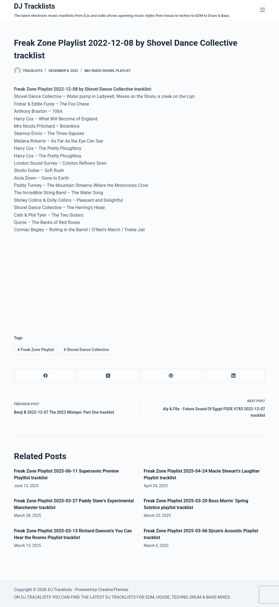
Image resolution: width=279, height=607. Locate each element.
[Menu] (262, 9)
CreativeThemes (113, 589)
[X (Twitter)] (108, 376)
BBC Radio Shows (99, 71)
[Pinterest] (171, 376)
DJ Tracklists (34, 6)
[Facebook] (45, 376)
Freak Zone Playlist (35, 349)
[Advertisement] (61, 279)
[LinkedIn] (233, 376)
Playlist (123, 71)
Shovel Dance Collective (86, 349)
